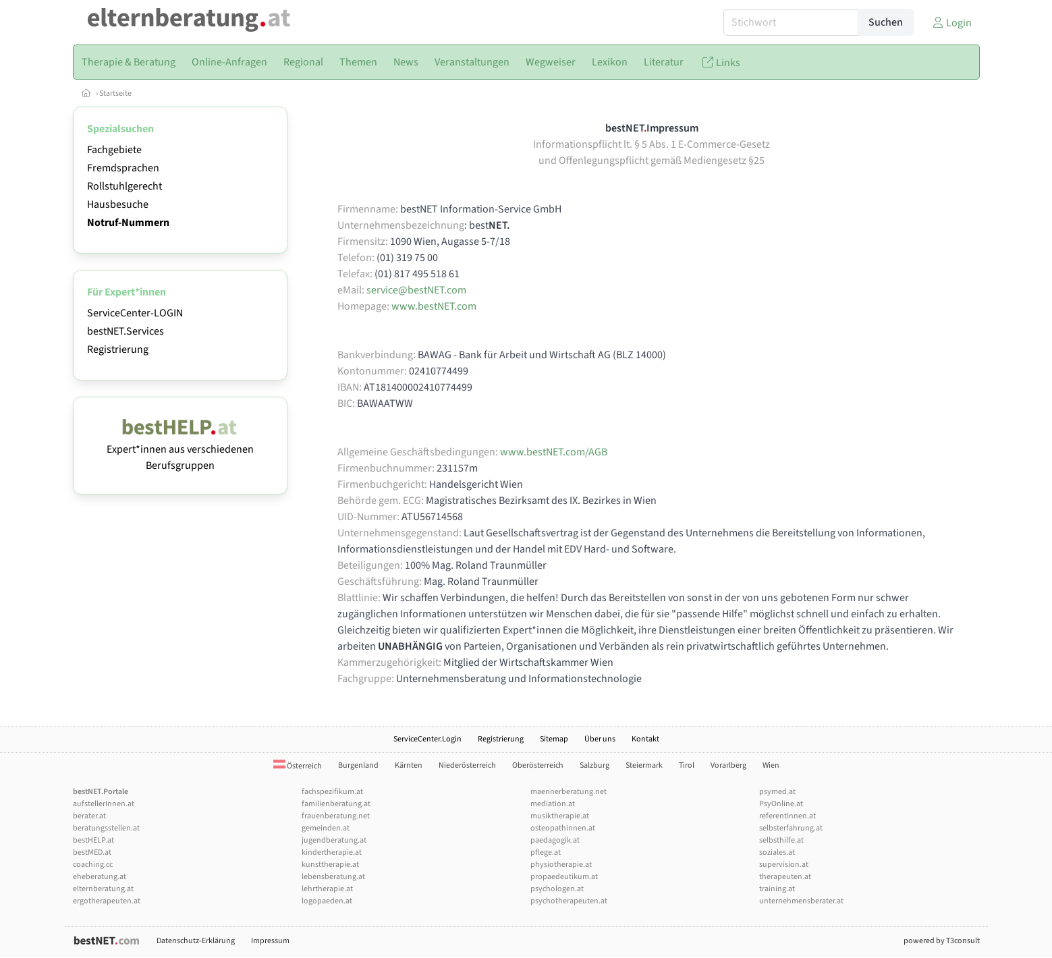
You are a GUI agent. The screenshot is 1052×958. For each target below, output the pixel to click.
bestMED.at (92, 852)
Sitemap (554, 739)
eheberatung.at (99, 876)
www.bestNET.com (433, 306)
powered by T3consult (942, 941)
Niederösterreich (467, 765)
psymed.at (777, 791)
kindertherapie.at (332, 852)
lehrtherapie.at (327, 889)
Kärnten (408, 765)
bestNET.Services (125, 331)
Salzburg (594, 765)
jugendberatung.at (334, 840)
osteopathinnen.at (562, 828)
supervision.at (783, 864)
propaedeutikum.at (564, 876)
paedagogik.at (555, 840)
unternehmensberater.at (801, 901)
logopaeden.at (327, 901)
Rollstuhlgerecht (124, 186)
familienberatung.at (336, 804)
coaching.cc (93, 864)
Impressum (270, 941)
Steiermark (644, 765)
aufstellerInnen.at (103, 804)
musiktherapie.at (559, 816)
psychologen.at (557, 889)
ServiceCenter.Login (427, 739)
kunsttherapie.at (330, 864)
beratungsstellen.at (106, 828)
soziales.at (777, 852)
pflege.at (545, 852)
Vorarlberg (728, 765)
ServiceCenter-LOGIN (135, 313)
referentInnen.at (787, 816)
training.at (777, 889)
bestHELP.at (93, 840)
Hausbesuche (117, 204)
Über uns (599, 739)
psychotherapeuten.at (568, 901)
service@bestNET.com (416, 290)
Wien (771, 765)
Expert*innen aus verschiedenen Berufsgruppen (180, 449)
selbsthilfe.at (781, 840)
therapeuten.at (785, 876)
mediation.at (552, 804)
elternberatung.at (103, 889)
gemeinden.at (326, 828)
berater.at (89, 816)
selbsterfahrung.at (791, 828)
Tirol (686, 765)
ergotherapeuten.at (106, 901)
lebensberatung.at (333, 876)
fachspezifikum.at (332, 791)
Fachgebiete (114, 149)
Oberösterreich (537, 765)
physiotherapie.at (561, 864)
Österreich (297, 766)
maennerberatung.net (568, 791)
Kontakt (645, 739)
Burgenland (358, 765)
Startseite (115, 93)
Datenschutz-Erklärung (196, 941)
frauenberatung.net (336, 816)
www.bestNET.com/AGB (553, 452)
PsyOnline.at (781, 804)
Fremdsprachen (123, 168)
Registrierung (117, 349)
